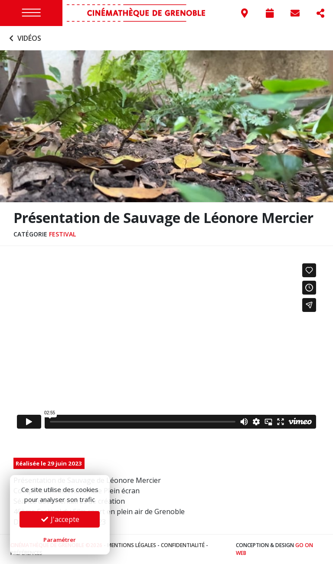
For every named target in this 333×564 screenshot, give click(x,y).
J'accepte (59, 519)
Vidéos (24, 38)
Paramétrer (59, 540)
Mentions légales (131, 545)
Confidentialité (183, 545)
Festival (62, 234)
